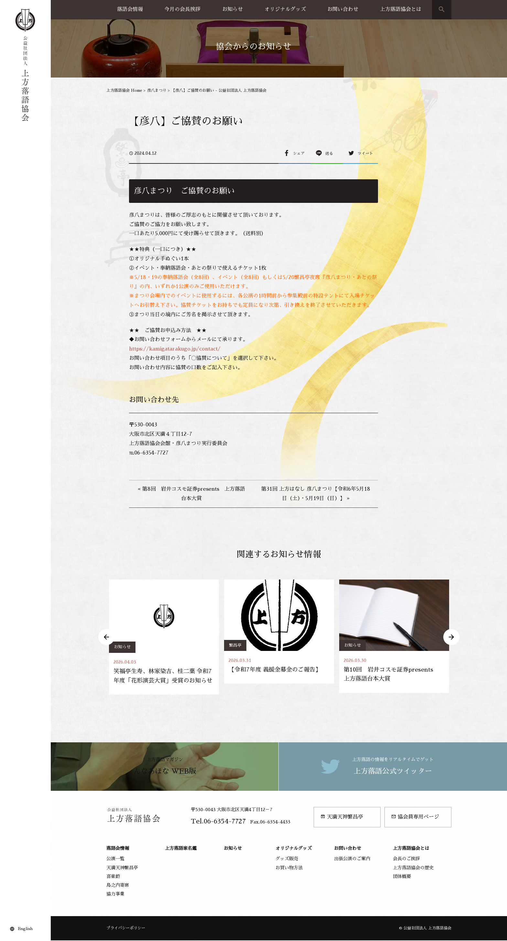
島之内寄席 (117, 885)
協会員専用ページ (415, 817)
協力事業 (115, 894)
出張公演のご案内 (352, 859)
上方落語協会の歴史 (413, 868)
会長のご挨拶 (406, 859)
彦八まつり (157, 90)
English (25, 929)
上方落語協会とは (400, 9)
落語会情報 (130, 9)
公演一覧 (115, 859)
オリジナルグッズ (285, 9)
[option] (164, 637)
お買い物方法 (289, 868)
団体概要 (402, 877)
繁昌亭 (235, 645)
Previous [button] (106, 637)
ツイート (365, 153)
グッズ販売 (286, 859)
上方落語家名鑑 (181, 849)
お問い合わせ (342, 9)
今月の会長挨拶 (182, 9)
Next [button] (451, 637)
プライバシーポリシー (125, 929)
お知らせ (232, 9)
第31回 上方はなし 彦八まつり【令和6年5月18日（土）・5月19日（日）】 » (315, 493)
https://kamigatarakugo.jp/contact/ (175, 348)
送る (329, 153)
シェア (299, 153)
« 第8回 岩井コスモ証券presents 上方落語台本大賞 (191, 493)
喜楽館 (113, 877)
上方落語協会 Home (124, 90)
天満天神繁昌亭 (341, 817)
